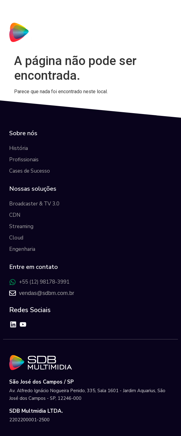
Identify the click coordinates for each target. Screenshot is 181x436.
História (18, 148)
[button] (167, 31)
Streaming (21, 226)
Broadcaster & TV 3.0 (34, 203)
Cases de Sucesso (29, 170)
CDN (15, 215)
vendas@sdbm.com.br (46, 293)
